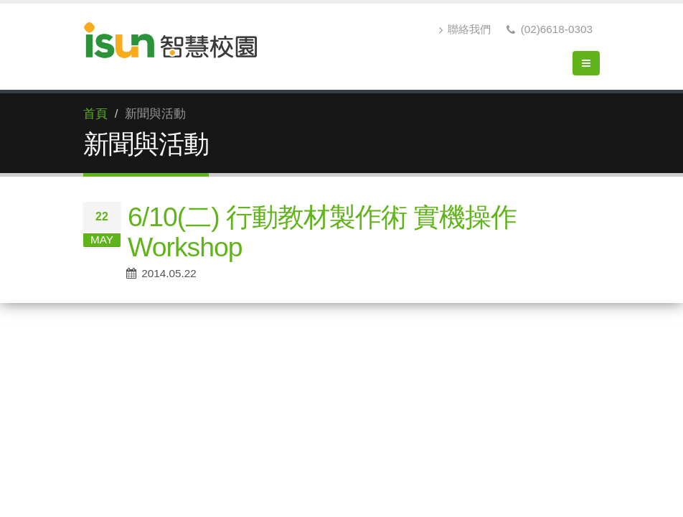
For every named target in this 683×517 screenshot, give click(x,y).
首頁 (95, 114)
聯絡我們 (465, 29)
